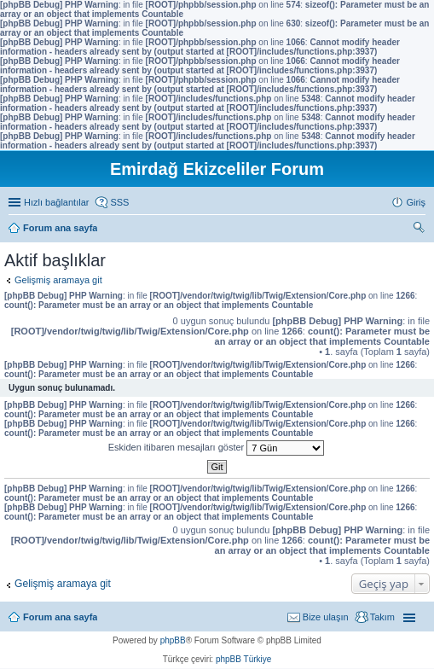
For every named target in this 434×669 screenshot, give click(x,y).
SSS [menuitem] (119, 202)
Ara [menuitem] (421, 229)
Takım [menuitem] (382, 617)
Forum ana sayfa (60, 617)
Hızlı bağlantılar (56, 202)
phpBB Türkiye (243, 659)
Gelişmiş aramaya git (58, 280)
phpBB (173, 640)
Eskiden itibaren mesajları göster (216, 448)
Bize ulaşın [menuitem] (326, 617)
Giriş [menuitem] (415, 202)
